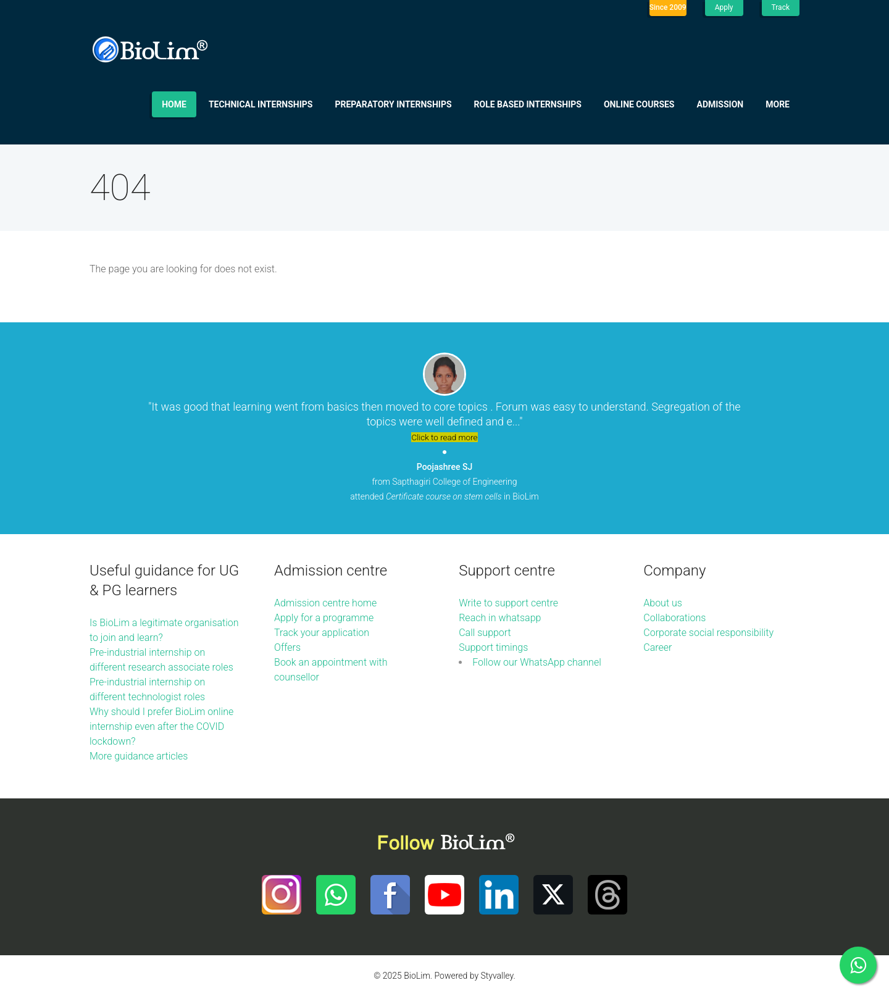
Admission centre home (325, 603)
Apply (724, 7)
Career (657, 647)
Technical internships (261, 104)
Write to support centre (508, 603)
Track (781, 7)
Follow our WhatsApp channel (536, 662)
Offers (287, 647)
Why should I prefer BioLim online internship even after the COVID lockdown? (161, 726)
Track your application (321, 632)
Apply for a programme (324, 618)
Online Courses (639, 104)
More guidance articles (139, 756)
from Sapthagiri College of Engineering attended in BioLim (444, 481)
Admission (720, 104)
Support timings (493, 647)
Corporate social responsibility (708, 632)
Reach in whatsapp (500, 618)
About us (662, 603)
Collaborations (674, 618)
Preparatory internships (393, 104)
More (778, 104)
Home (174, 104)
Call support (485, 632)
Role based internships (528, 104)
